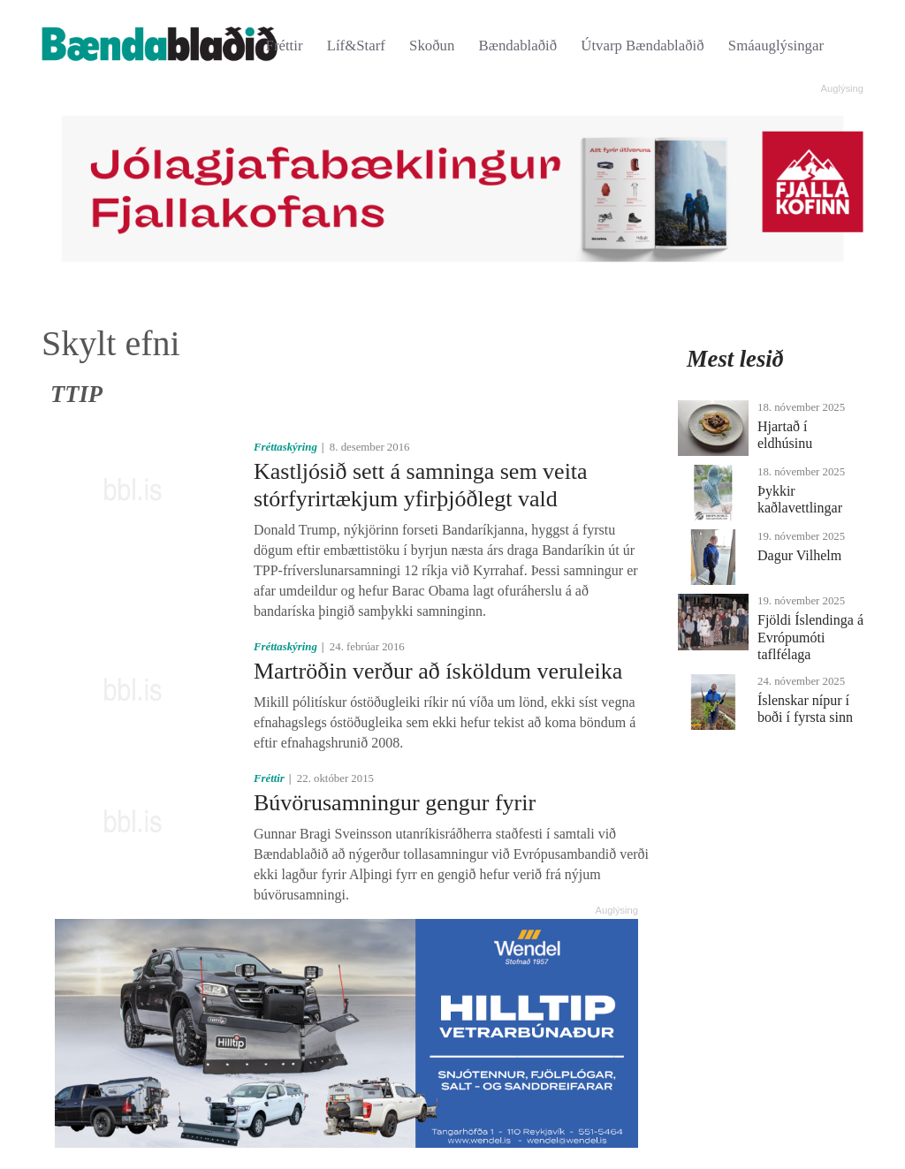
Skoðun (431, 45)
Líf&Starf (356, 45)
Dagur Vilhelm (799, 555)
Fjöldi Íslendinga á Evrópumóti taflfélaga (810, 636)
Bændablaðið (518, 45)
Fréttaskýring (285, 447)
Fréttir (284, 45)
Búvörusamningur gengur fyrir (395, 803)
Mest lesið (735, 358)
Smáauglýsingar (776, 45)
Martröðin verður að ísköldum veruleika (438, 671)
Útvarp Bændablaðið (642, 45)
